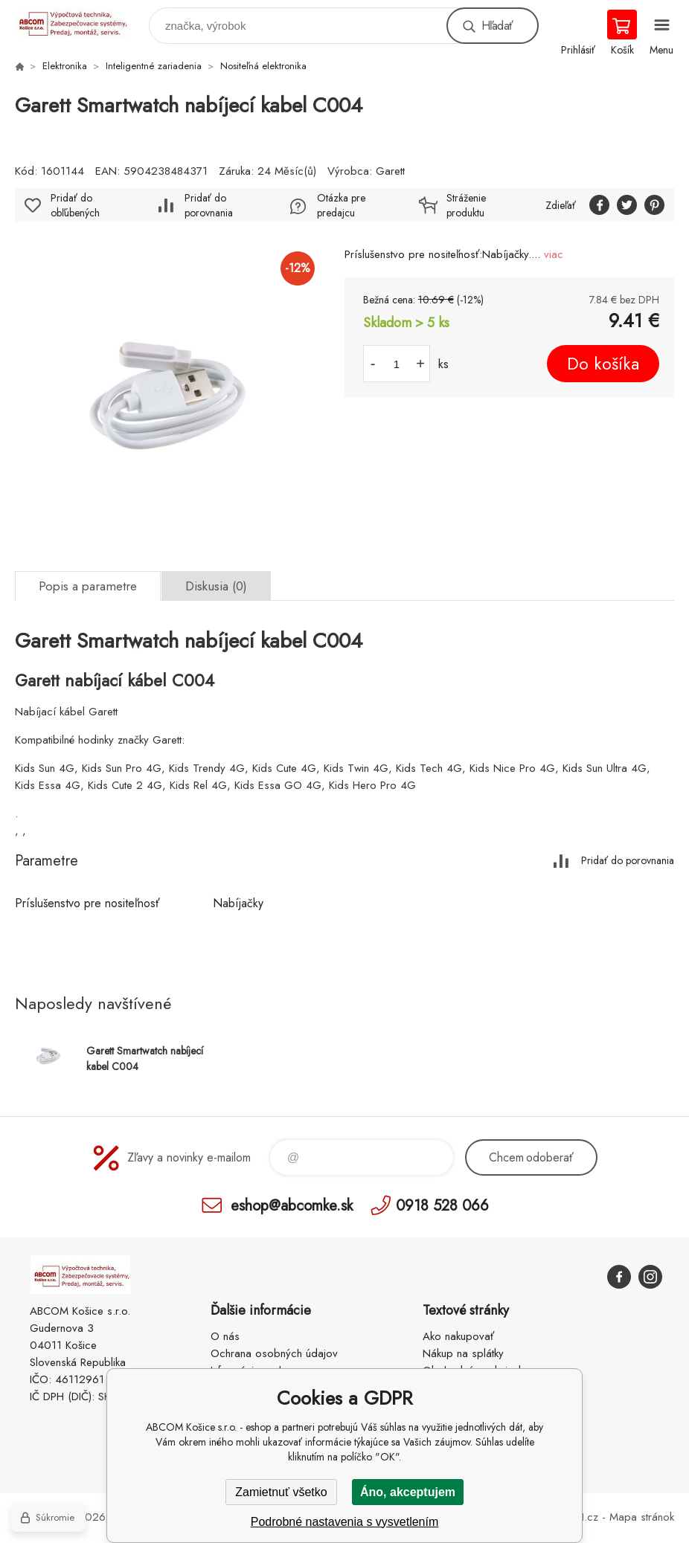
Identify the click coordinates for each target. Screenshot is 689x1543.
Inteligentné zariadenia (154, 66)
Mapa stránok (641, 1517)
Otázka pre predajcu (341, 205)
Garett (390, 171)
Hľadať (497, 25)
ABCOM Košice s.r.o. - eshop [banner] (81, 22)
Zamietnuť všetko (281, 1492)
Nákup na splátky (463, 1353)
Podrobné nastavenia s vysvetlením (345, 1521)
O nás (225, 1336)
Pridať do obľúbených (75, 205)
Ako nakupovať (458, 1336)
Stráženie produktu (466, 205)
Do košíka (603, 363)
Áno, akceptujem (407, 1492)
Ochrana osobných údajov (274, 1353)
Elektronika (64, 66)
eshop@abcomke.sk (292, 1205)
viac (553, 254)
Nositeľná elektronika (263, 66)
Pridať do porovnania (209, 205)
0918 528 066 (442, 1205)
